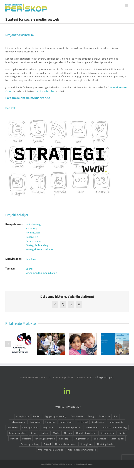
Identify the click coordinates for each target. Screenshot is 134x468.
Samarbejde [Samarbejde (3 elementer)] (100, 438)
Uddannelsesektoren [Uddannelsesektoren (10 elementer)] (65, 444)
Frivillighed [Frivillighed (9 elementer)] (82, 421)
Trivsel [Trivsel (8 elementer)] (47, 444)
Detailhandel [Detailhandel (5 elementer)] (77, 416)
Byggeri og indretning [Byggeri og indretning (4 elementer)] (55, 416)
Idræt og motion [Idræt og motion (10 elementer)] (30, 427)
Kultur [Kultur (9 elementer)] (33, 432)
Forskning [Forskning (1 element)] (50, 421)
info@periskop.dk (104, 377)
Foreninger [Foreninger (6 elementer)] (35, 421)
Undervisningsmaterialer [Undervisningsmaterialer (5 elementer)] (50, 449)
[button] (8, 344)
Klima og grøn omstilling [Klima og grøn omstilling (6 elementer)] (115, 427)
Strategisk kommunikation (40, 249)
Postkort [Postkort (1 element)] (26, 438)
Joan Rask (10, 108)
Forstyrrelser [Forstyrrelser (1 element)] (65, 421)
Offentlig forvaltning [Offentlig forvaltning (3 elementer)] (86, 432)
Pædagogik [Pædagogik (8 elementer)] (64, 438)
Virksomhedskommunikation (41, 272)
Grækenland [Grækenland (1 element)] (98, 421)
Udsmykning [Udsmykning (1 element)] (86, 444)
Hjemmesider (33, 232)
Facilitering (31, 228)
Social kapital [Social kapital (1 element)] (117, 438)
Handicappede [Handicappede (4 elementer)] (116, 421)
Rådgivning (32, 236)
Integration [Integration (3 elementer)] (48, 427)
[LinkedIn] (67, 391)
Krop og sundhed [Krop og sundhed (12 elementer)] (17, 432)
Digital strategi (33, 224)
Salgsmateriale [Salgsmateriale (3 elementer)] (82, 438)
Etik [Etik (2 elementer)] (116, 416)
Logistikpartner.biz (44, 91)
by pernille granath (86, 464)
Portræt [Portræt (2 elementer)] (14, 438)
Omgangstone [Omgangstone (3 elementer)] (107, 432)
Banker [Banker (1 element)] (36, 416)
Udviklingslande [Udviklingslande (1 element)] (105, 444)
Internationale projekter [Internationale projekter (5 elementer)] (69, 427)
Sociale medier (33, 241)
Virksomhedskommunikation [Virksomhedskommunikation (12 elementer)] (82, 449)
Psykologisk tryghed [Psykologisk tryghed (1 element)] (45, 438)
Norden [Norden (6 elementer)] (68, 432)
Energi (29, 268)
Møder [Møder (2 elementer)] (56, 432)
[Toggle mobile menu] (127, 5)
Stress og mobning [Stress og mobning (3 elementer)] (30, 444)
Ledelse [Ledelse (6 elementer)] (45, 432)
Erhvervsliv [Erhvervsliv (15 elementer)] (104, 416)
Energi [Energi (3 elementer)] (91, 416)
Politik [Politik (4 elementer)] (122, 432)
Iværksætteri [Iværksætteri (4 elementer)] (92, 427)
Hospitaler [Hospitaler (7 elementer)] (13, 427)
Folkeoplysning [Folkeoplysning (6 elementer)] (18, 421)
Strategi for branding (37, 245)
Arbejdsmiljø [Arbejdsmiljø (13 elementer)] (22, 416)
